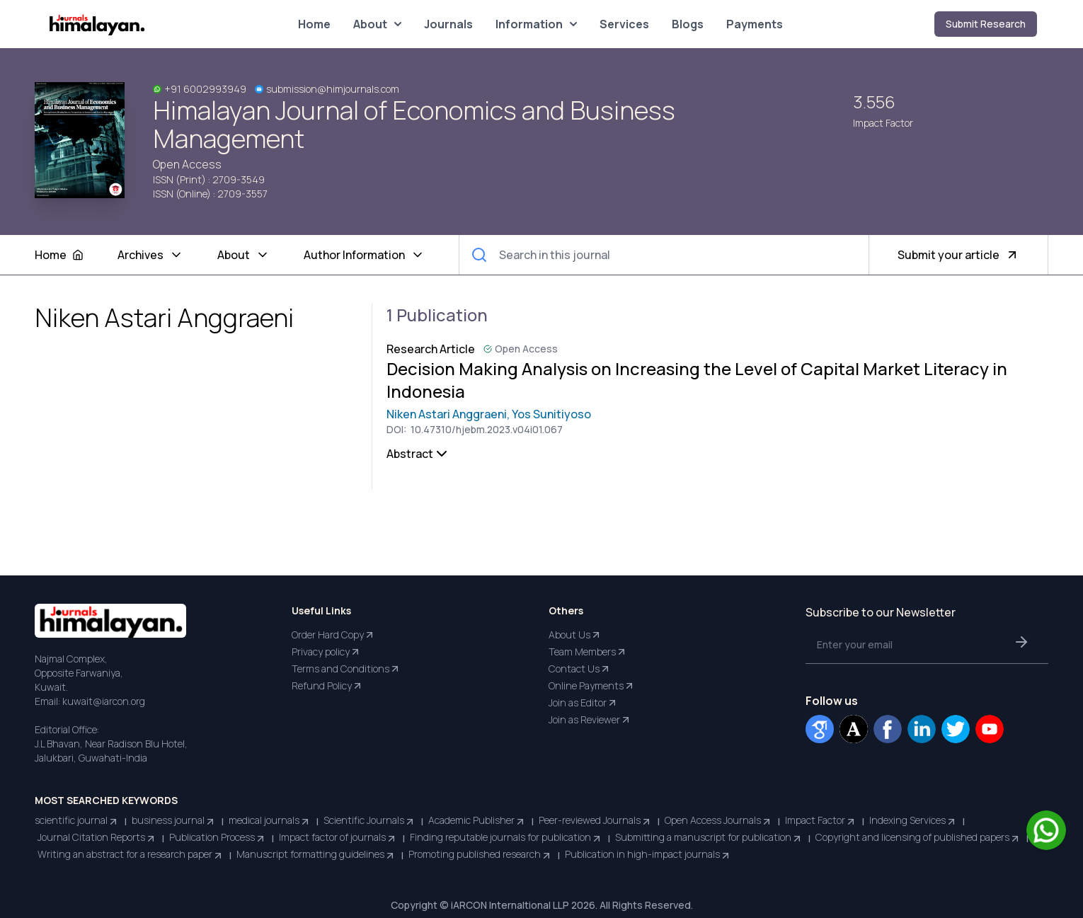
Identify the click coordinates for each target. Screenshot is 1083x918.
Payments (754, 24)
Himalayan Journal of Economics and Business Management (414, 124)
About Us (575, 634)
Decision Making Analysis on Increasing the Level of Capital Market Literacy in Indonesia (696, 380)
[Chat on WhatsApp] (1046, 830)
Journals (448, 24)
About (377, 24)
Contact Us (580, 668)
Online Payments (592, 685)
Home (314, 24)
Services (624, 24)
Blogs (688, 24)
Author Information (364, 254)
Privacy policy (326, 651)
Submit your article (958, 254)
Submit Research (986, 23)
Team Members (588, 651)
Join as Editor (583, 702)
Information (536, 24)
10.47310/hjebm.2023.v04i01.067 (485, 429)
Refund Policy (327, 685)
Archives (150, 254)
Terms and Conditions (346, 668)
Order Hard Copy (333, 634)
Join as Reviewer (590, 719)
